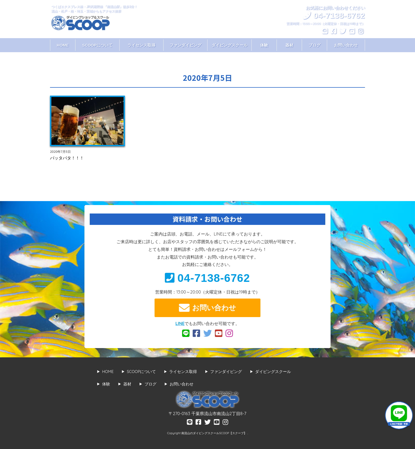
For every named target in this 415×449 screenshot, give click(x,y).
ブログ (315, 45)
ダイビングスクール (229, 45)
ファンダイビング (185, 45)
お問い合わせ (346, 45)
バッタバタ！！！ (67, 158)
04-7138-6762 (207, 278)
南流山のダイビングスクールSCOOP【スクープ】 (214, 433)
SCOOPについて (97, 45)
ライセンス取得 (141, 45)
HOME (63, 45)
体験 (264, 45)
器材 (289, 45)
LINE (179, 323)
